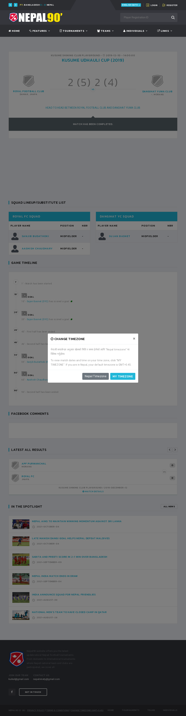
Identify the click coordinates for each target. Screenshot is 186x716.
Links (163, 31)
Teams (103, 31)
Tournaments (72, 31)
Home (14, 31)
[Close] (134, 339)
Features (38, 31)
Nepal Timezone (95, 376)
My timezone (123, 376)
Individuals (133, 31)
